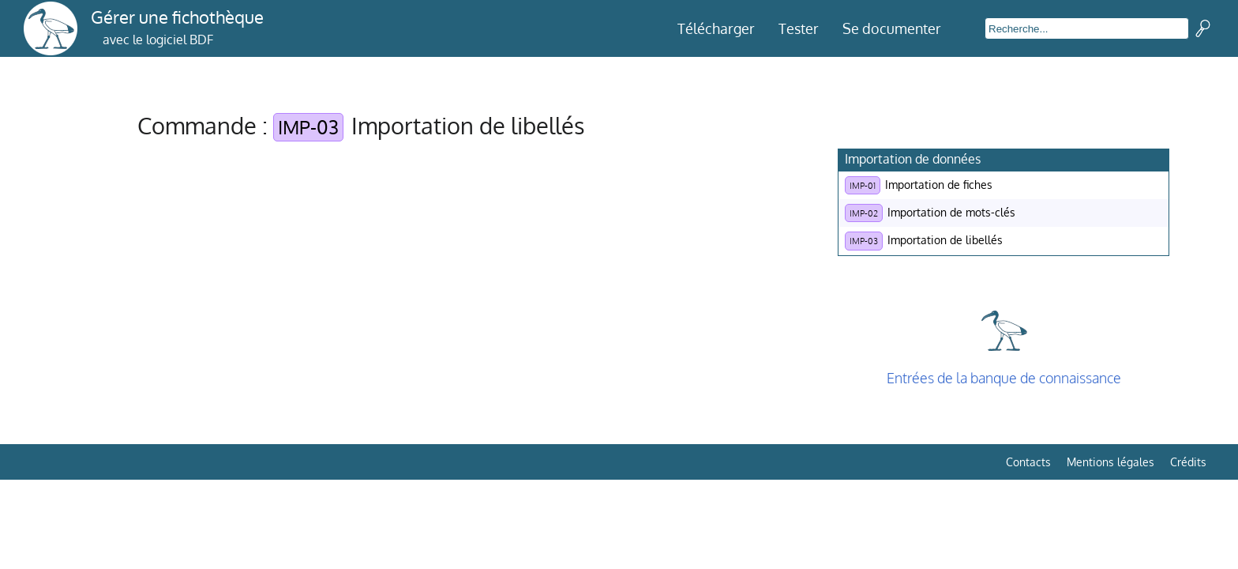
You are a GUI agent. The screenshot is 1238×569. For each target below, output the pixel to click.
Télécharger (716, 28)
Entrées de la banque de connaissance (1004, 377)
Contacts (1028, 462)
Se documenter (891, 28)
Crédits (1188, 462)
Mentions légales (1110, 462)
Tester (798, 28)
